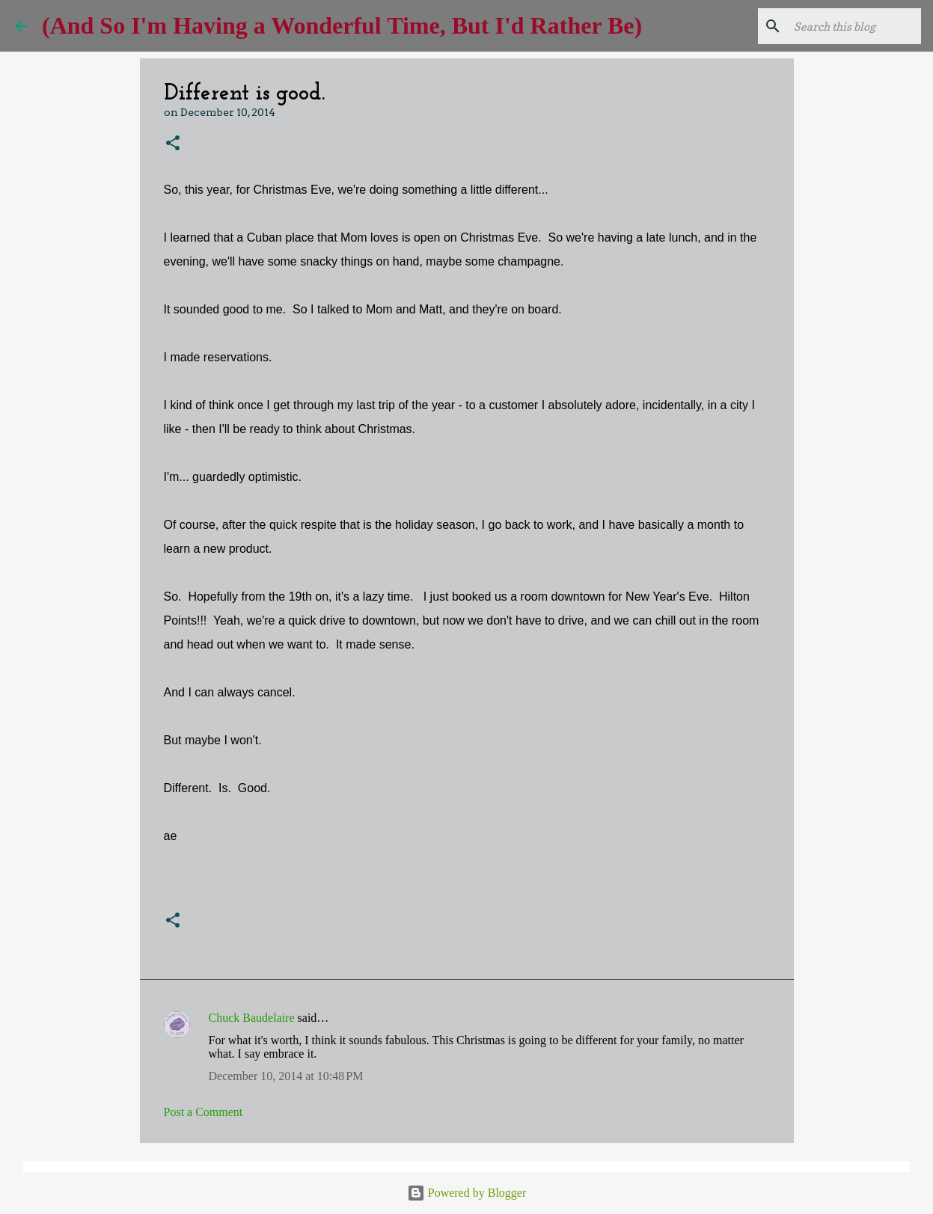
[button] (173, 144)
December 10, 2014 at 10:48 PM (286, 1076)
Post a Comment (203, 1112)
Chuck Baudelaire (252, 1017)
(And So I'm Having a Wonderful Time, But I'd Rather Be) (342, 25)
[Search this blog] (842, 26)
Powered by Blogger (467, 1192)
